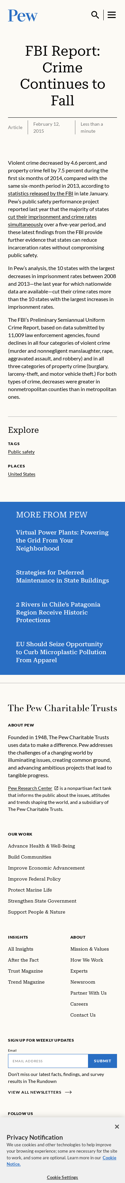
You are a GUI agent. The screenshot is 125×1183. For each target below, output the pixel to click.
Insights (18, 937)
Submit (102, 1060)
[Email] (48, 1061)
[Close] (117, 1130)
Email (12, 1050)
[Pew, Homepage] (23, 15)
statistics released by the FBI (40, 193)
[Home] (62, 708)
